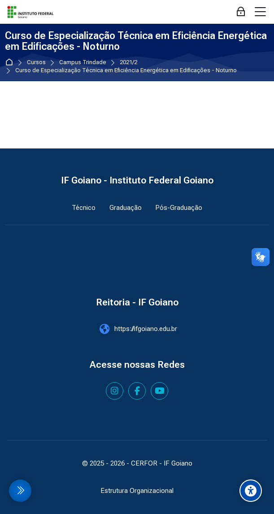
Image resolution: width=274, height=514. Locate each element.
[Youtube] (159, 391)
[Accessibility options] (250, 490)
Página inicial (11, 62)
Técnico (84, 208)
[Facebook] (137, 391)
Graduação (125, 208)
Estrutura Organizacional (137, 491)
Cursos (36, 62)
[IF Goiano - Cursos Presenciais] (30, 12)
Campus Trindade (82, 62)
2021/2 (128, 62)
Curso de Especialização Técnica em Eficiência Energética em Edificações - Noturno (126, 71)
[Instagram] (114, 391)
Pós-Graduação (178, 208)
